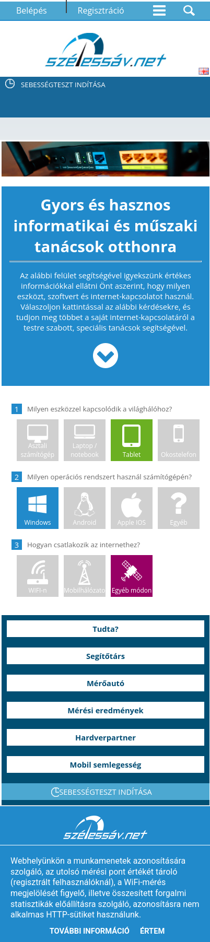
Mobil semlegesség (106, 764)
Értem (152, 931)
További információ (90, 931)
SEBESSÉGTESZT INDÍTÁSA (63, 84)
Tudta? (105, 628)
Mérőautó (105, 683)
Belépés (31, 10)
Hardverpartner (105, 737)
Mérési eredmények (105, 710)
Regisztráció (101, 10)
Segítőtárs (105, 656)
